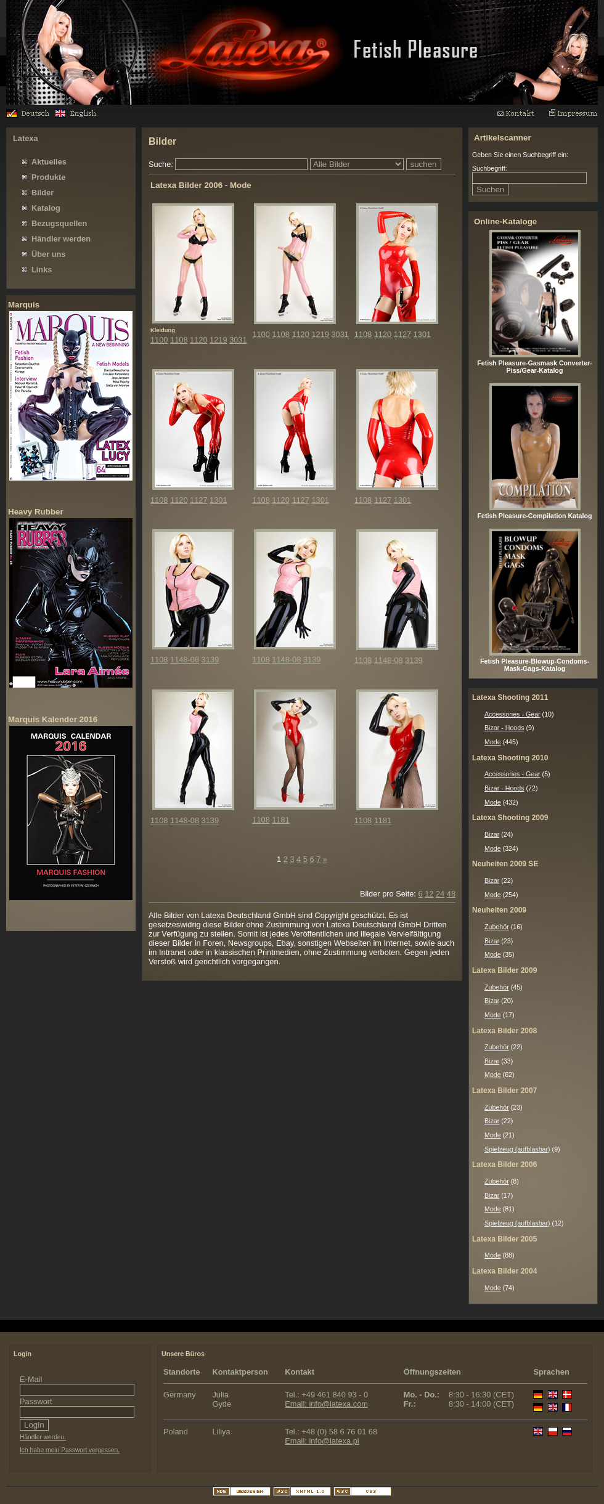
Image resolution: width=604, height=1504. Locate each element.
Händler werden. (43, 1437)
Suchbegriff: (489, 168)
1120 (198, 339)
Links (41, 269)
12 (429, 893)
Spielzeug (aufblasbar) (517, 1149)
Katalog (45, 208)
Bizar (491, 834)
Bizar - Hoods (504, 727)
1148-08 (184, 659)
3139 (210, 659)
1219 (218, 339)
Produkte (48, 177)
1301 (422, 334)
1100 (159, 339)
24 (440, 893)
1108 (178, 339)
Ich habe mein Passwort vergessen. (70, 1450)
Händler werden (61, 238)
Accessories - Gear (512, 714)
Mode (492, 742)
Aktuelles (49, 161)
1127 (402, 334)
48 (451, 893)
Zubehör (496, 926)
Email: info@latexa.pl (322, 1440)
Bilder (42, 192)
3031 (238, 339)
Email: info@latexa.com (326, 1403)
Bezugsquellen (59, 223)
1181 (280, 819)
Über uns (48, 254)
